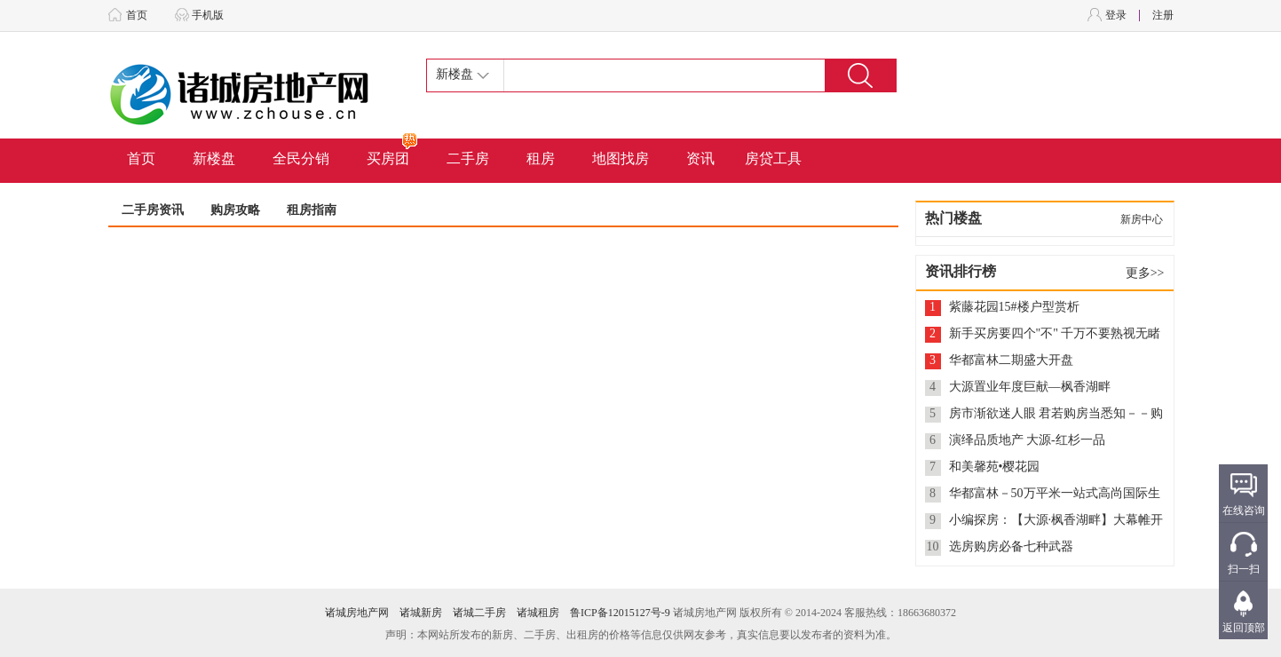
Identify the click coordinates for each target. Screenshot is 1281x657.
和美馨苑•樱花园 (994, 466)
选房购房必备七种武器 (1011, 546)
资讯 (700, 158)
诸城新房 (420, 612)
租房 (540, 158)
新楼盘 (214, 158)
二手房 (468, 158)
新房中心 (1141, 219)
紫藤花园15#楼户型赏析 (1014, 306)
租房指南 (311, 210)
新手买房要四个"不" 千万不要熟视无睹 (1055, 333)
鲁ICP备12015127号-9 (620, 612)
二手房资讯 (153, 210)
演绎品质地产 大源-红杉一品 (1027, 440)
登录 (1116, 15)
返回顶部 (1243, 627)
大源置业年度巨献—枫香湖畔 (1030, 386)
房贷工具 (773, 158)
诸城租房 (538, 612)
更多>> (1145, 273)
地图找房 (620, 158)
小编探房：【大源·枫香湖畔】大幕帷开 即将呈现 (1056, 520)
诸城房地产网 (357, 612)
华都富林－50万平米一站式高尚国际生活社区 (1054, 494)
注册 (1163, 15)
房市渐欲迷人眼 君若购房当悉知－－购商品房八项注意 (1056, 414)
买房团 (393, 152)
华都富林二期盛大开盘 (1011, 360)
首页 (136, 15)
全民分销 (301, 158)
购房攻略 (235, 210)
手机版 (208, 15)
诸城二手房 (479, 612)
